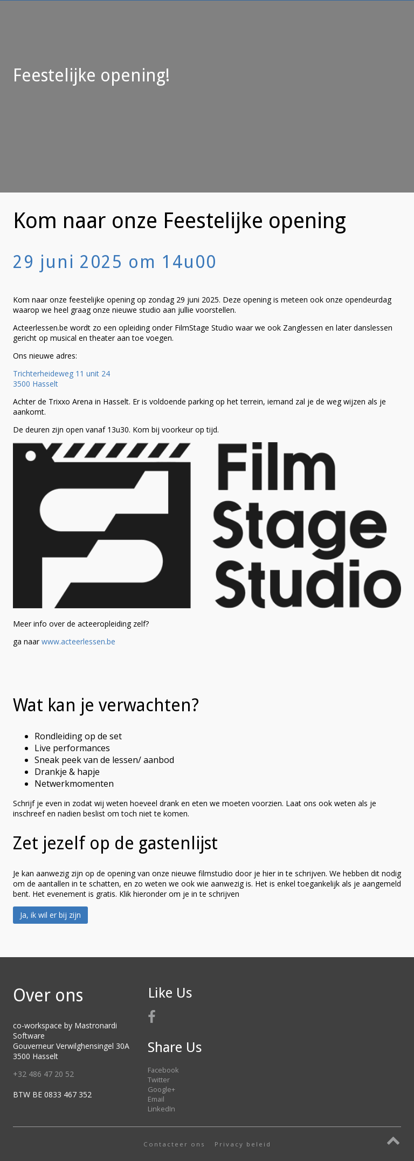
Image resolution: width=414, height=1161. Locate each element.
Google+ (161, 1089)
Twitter (159, 1079)
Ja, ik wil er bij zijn (50, 915)
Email (156, 1099)
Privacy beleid (243, 1144)
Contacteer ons (174, 1144)
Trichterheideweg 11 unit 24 (61, 373)
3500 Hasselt (35, 384)
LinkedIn (161, 1109)
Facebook (163, 1070)
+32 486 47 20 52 (43, 1074)
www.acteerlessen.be (78, 641)
